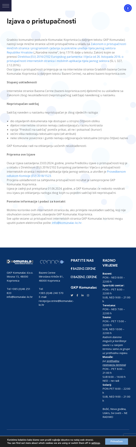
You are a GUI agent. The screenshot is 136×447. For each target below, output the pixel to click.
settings (95, 443)
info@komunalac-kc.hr (20, 297)
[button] (6, 5)
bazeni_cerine (85, 277)
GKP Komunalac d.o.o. (20, 272)
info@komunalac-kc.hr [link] (67, 223)
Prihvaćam (116, 441)
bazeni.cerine (84, 268)
